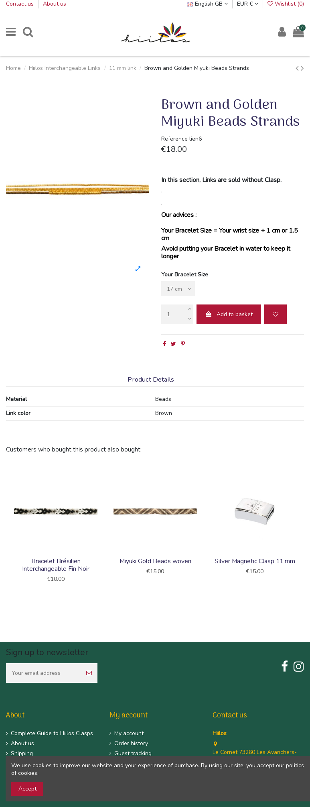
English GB (207, 4)
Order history (131, 743)
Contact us (20, 4)
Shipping (22, 753)
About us (54, 4)
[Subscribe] (89, 673)
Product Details (151, 380)
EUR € (247, 4)
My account (129, 733)
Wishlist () (285, 4)
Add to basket (229, 314)
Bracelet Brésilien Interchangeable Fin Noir (55, 565)
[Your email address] (43, 673)
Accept (27, 789)
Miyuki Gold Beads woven (155, 561)
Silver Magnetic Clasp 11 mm (255, 561)
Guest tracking (133, 753)
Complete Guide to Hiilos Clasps (52, 733)
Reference (174, 139)
